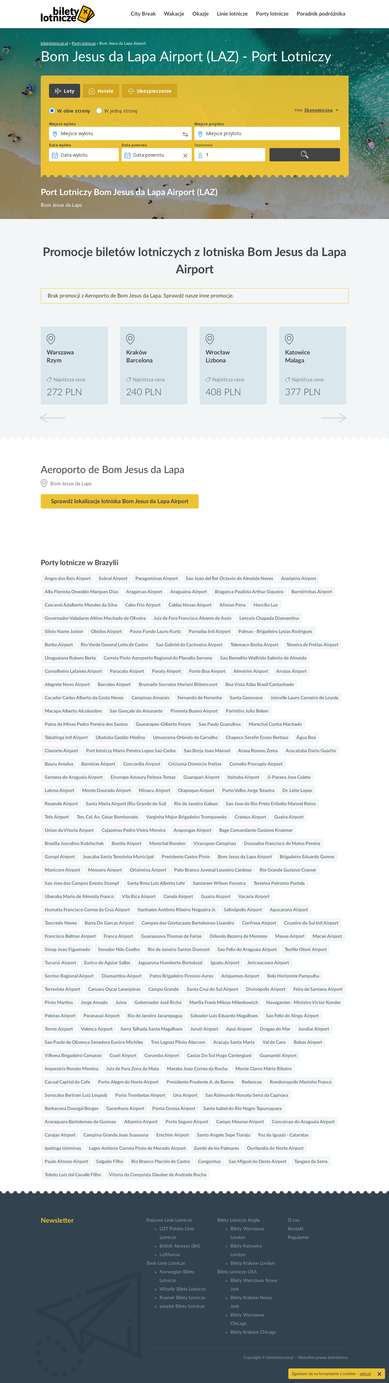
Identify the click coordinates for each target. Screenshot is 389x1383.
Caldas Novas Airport (190, 605)
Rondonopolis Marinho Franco (301, 1082)
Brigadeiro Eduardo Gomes (307, 857)
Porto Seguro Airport (187, 1122)
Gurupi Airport (60, 857)
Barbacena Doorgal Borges (71, 1108)
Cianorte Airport (61, 751)
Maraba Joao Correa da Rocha (197, 1069)
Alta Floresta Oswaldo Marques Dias (81, 592)
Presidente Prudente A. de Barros (200, 1082)
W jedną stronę (120, 111)
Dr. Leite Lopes (297, 790)
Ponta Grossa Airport (173, 1108)
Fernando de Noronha (199, 698)
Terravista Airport (62, 989)
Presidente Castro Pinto (186, 857)
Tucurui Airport (60, 963)
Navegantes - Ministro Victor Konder (303, 1002)
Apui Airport (239, 1029)
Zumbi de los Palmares (216, 1148)
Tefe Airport (57, 817)
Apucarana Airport (289, 910)
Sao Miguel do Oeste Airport (257, 1161)
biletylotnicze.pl (54, 43)
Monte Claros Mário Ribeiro (263, 1069)
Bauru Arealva (59, 764)
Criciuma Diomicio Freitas (194, 764)
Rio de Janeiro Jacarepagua (154, 1016)
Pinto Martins (59, 1002)
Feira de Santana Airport (318, 989)
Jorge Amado (94, 1002)
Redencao (252, 1082)
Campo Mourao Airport (240, 1122)
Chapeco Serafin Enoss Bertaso (257, 737)
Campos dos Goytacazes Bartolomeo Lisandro (188, 923)
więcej (365, 1374)
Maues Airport (290, 936)
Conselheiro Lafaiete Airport (73, 671)
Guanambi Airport (278, 1055)
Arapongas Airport (192, 830)
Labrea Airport (59, 790)
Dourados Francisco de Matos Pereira (282, 843)
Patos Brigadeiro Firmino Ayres (181, 976)
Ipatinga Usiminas (63, 1148)
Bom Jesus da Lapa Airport (245, 857)
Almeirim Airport (250, 671)
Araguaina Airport (188, 592)
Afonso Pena (232, 605)
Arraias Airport (291, 671)
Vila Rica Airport (139, 896)
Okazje (200, 14)
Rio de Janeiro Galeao (196, 804)
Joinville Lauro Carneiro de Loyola (304, 698)
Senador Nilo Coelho (119, 949)
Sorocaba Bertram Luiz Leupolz (76, 1095)
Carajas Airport (60, 1135)
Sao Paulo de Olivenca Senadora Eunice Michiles (94, 1042)
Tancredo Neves (61, 923)
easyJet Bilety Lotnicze (182, 1306)
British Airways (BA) (180, 1246)
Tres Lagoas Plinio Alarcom (178, 1042)
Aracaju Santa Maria (234, 1042)
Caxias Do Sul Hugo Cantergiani (219, 1055)
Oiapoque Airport (196, 790)
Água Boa (306, 737)
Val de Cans (274, 1042)
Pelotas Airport (60, 1016)
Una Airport (185, 1095)
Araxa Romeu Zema (258, 751)
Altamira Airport (141, 1122)
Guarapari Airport (201, 777)
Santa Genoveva (246, 698)
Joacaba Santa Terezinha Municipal (118, 857)
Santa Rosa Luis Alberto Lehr (156, 883)
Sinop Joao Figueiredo (67, 949)
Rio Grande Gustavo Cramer (288, 870)
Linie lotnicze (232, 14)
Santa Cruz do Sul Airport (212, 989)
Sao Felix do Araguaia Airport (247, 949)
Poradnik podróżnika (320, 14)
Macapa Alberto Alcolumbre (73, 711)
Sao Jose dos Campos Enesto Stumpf (82, 883)
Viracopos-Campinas (214, 843)
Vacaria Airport (253, 896)
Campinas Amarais (150, 698)
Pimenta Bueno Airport (194, 711)
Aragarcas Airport (144, 592)
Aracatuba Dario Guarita (311, 751)
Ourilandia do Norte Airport (275, 1148)
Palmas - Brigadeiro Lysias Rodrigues (275, 631)
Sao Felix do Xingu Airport (292, 1016)
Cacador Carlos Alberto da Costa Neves (84, 698)
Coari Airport (123, 1055)
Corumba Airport (161, 1055)
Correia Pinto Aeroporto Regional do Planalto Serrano (158, 658)
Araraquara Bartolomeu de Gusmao (80, 1122)
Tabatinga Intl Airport (66, 737)
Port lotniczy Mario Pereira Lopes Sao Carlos (131, 751)
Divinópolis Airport (265, 989)
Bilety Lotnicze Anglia (238, 1220)
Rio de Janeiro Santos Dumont (179, 949)
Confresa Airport (259, 923)
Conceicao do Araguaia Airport (303, 1122)
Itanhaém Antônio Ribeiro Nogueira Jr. (177, 910)
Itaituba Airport (243, 777)
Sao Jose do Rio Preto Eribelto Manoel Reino (271, 804)
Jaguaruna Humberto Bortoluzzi (170, 963)
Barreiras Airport (98, 764)
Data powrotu (134, 145)
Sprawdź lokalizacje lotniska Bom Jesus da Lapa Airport (119, 501)
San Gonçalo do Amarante (136, 711)
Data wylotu (60, 145)
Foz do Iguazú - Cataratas (283, 1135)
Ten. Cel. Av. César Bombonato (107, 817)
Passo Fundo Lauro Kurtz (155, 631)
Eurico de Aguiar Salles (107, 963)
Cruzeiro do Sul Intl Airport (311, 923)
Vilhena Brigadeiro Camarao (73, 1055)
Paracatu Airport (127, 671)
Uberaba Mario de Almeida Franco (79, 896)
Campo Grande (163, 989)
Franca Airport (118, 936)
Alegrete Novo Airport (67, 684)
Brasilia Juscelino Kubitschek (74, 843)
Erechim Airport (172, 1135)
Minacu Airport (154, 790)
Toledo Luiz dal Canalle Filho (73, 1175)
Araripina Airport (298, 578)
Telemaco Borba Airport (254, 645)
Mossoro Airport (105, 870)
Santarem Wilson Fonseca (219, 883)
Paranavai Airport (101, 1016)
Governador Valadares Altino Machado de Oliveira (95, 618)
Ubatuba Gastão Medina (120, 737)
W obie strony (73, 111)
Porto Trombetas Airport (140, 1095)
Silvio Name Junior (64, 631)
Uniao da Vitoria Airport (69, 830)
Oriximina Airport (148, 870)
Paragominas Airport (156, 578)
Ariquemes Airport (240, 976)
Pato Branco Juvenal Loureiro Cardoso (213, 870)
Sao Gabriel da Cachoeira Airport (189, 645)
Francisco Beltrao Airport (70, 936)
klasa (298, 110)
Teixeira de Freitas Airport (312, 645)
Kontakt (296, 1229)
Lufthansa (170, 1254)
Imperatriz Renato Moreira (71, 1069)
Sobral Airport (113, 578)
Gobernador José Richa (157, 1002)
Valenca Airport (97, 1029)
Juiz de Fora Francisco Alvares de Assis (192, 618)
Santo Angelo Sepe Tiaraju (223, 1135)
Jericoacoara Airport (268, 963)
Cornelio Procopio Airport (255, 764)
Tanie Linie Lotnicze (165, 1263)
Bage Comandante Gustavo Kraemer (256, 830)
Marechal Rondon (167, 843)
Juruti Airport (204, 1029)
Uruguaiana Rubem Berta (70, 658)
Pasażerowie (203, 145)
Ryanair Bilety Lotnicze (182, 1298)
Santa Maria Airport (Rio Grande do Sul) (126, 804)
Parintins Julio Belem (247, 711)
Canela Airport (178, 896)
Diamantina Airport (122, 976)
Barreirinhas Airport (311, 592)
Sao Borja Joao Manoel (207, 751)
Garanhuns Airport (125, 1108)
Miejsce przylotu (209, 124)
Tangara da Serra (310, 1161)
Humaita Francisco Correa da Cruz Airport (87, 910)
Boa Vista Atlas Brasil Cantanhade (259, 684)
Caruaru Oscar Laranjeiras (114, 989)
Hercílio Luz (266, 605)
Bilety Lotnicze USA (237, 1272)
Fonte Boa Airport (207, 671)
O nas (294, 1220)
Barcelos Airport (114, 684)
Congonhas (209, 1161)
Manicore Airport (62, 870)
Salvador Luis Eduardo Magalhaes (224, 1016)
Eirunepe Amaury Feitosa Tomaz (143, 777)
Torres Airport (59, 1029)
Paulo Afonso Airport (66, 1161)
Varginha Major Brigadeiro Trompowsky (186, 817)
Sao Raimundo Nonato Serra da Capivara (246, 1095)
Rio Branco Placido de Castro (160, 1161)
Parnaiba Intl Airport (209, 631)
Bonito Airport (126, 843)
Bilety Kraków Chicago (253, 1332)
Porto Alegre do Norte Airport (128, 1082)
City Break (142, 14)
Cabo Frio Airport (143, 605)
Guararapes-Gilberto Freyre (163, 724)
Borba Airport (59, 645)
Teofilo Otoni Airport (306, 949)
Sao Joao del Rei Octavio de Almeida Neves (229, 578)
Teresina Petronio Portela (279, 883)
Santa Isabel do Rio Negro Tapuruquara (242, 1108)
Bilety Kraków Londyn (252, 1263)
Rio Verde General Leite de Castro (114, 645)
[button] (334, 418)
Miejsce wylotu (62, 124)
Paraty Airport (166, 671)
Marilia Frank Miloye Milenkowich (223, 1002)
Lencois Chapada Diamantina (269, 618)
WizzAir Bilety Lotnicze (183, 1289)
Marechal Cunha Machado (275, 724)
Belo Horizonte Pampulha (293, 976)
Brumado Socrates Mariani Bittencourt (178, 684)
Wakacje (173, 14)
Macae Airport (327, 936)
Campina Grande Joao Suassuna (115, 1135)
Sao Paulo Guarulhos (220, 724)
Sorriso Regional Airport (69, 976)
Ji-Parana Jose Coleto (289, 777)
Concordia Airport (141, 764)
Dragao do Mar (275, 1029)
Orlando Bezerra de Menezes (238, 936)
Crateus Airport (250, 817)
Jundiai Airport (313, 1029)
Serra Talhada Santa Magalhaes (151, 1029)
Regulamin (298, 1237)
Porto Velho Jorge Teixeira (248, 790)
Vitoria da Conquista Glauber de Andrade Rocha (157, 1175)
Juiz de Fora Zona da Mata (132, 1069)
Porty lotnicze (272, 14)
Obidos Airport (106, 631)
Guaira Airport (289, 817)
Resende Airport (61, 804)
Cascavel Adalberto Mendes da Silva (81, 605)
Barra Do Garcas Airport (109, 923)
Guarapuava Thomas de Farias (171, 936)
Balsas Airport (308, 1042)
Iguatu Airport (225, 963)
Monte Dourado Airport (106, 790)
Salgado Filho (109, 1161)
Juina (121, 1002)
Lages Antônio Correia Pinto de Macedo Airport (137, 1148)
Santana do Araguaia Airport (74, 777)
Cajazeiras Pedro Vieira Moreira (134, 830)
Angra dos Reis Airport (68, 578)
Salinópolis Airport (243, 910)
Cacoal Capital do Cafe (67, 1082)
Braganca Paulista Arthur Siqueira (249, 592)
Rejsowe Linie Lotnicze (169, 1220)
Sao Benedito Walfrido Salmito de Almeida (263, 658)
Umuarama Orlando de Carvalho (185, 737)
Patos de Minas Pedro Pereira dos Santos (86, 724)
